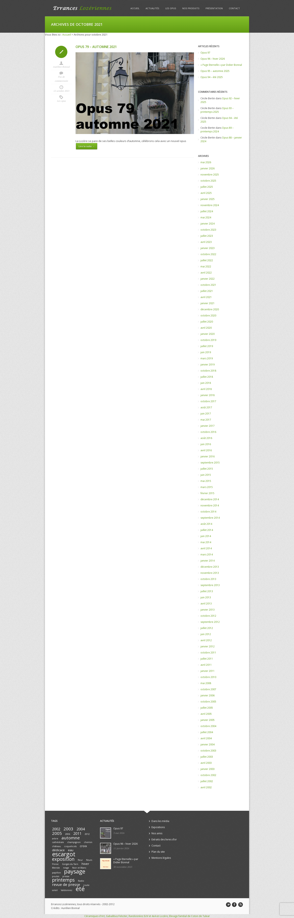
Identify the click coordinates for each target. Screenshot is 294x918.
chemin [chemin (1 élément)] (88, 842)
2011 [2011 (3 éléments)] (77, 833)
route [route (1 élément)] (86, 885)
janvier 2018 (207, 395)
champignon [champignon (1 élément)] (74, 842)
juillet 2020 (206, 321)
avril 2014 (206, 548)
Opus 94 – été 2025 (211, 77)
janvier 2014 (207, 560)
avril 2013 (206, 603)
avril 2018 (206, 389)
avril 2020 (206, 327)
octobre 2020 (208, 315)
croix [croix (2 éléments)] (83, 846)
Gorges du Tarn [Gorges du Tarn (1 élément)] (70, 864)
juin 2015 (205, 475)
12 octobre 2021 (61, 90)
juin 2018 (205, 383)
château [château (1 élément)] (56, 846)
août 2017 (206, 407)
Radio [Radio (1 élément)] (81, 880)
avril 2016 (206, 450)
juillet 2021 (206, 291)
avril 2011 (206, 665)
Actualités (152, 8)
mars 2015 (206, 487)
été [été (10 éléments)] (80, 889)
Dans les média (160, 821)
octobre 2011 (208, 652)
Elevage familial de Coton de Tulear (189, 916)
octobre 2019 (208, 340)
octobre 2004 (208, 726)
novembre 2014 (209, 505)
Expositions (158, 827)
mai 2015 (205, 481)
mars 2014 (206, 554)
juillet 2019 (206, 346)
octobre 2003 (208, 750)
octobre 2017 (208, 401)
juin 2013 (205, 597)
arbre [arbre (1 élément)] (55, 838)
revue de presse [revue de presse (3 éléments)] (66, 884)
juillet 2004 (206, 732)
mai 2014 (205, 542)
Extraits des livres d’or (164, 839)
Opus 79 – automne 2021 (96, 47)
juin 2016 (205, 444)
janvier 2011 (207, 671)
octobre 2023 (208, 229)
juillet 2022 (206, 260)
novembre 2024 (209, 205)
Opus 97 (205, 52)
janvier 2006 (207, 695)
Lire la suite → (87, 146)
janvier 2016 (207, 456)
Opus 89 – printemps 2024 (217, 129)
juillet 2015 (206, 468)
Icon (61, 52)
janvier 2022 (207, 278)
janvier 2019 (207, 364)
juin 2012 (205, 634)
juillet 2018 (206, 377)
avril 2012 (206, 640)
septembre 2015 (210, 462)
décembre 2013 (209, 566)
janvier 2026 (207, 168)
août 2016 (206, 438)
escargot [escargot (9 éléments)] (63, 854)
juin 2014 (205, 536)
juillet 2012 (206, 628)
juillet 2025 (206, 187)
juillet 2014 (206, 530)
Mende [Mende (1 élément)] (56, 867)
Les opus (170, 8)
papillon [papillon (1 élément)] (56, 872)
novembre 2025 (209, 174)
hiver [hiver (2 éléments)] (85, 864)
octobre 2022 (208, 254)
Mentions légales (161, 858)
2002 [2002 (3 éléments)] (56, 828)
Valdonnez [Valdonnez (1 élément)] (66, 890)
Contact (234, 8)
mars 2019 (206, 358)
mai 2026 (205, 162)
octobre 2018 (208, 370)
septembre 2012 (210, 622)
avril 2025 (206, 193)
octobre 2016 (208, 432)
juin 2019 (205, 352)
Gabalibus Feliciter (116, 916)
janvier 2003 (207, 769)
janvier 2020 (207, 334)
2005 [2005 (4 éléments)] (57, 833)
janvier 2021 (207, 303)
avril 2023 (206, 242)
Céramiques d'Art (94, 916)
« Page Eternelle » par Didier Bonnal (221, 65)
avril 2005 (206, 714)
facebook (234, 904)
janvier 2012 (207, 646)
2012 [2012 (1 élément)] (87, 834)
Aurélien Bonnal (61, 66)
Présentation (214, 8)
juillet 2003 (206, 756)
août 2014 (206, 524)
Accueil (134, 8)
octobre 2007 (208, 689)
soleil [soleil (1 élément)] (55, 890)
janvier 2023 (207, 248)
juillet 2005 (206, 707)
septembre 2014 (210, 517)
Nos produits (190, 8)
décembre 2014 (209, 499)
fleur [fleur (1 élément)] (80, 860)
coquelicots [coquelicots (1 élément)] (70, 846)
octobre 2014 (208, 511)
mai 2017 (205, 419)
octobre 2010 (208, 677)
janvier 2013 (207, 609)
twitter (228, 904)
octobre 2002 (208, 775)
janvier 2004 (207, 744)
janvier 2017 (207, 426)
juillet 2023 (206, 236)
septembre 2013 (210, 585)
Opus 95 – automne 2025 (214, 71)
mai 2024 (205, 217)
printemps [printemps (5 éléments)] (63, 880)
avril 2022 (206, 272)
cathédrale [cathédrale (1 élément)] (58, 842)
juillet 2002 (206, 781)
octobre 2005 (208, 701)
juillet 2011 (206, 658)
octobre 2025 (208, 180)
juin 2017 (205, 413)
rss (240, 904)
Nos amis (156, 833)
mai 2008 (205, 683)
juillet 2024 (206, 211)
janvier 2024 (207, 223)
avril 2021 (206, 297)
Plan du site (158, 851)
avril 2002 (206, 787)
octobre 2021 (208, 285)
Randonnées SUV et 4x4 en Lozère (148, 916)
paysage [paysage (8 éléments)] (74, 871)
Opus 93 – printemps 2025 (217, 110)
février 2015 (207, 493)
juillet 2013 (206, 591)
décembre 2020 (209, 309)
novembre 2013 (209, 573)
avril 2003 (206, 763)
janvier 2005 (207, 720)
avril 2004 (206, 738)
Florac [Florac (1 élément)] (55, 864)
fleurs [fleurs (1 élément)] (89, 860)
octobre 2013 (208, 579)
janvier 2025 (207, 199)
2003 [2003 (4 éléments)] (68, 829)
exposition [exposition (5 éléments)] (63, 859)
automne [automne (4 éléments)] (70, 838)
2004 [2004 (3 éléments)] (81, 828)
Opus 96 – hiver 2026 (212, 58)
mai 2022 (205, 266)
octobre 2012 (208, 616)
